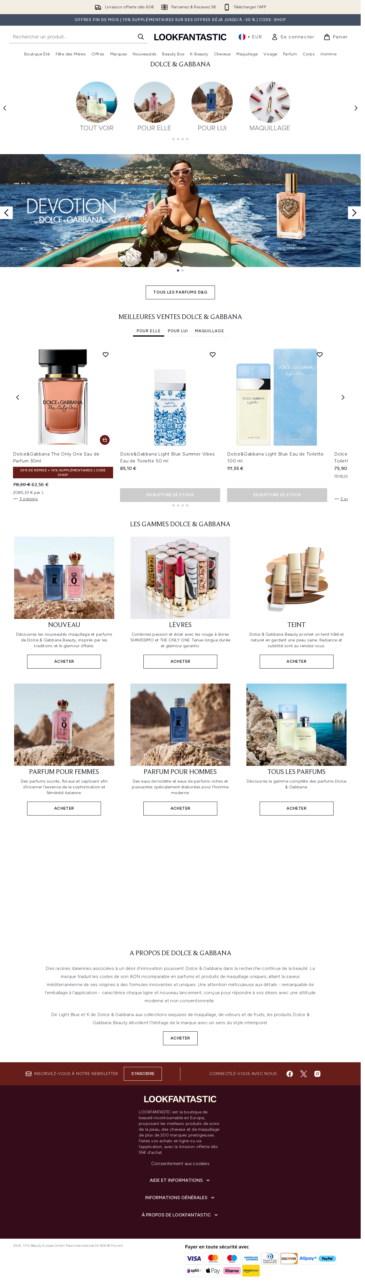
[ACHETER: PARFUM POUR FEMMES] (64, 744)
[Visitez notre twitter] (303, 1074)
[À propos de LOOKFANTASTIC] (180, 1215)
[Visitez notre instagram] (317, 1074)
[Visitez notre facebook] (290, 1074)
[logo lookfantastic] (190, 36)
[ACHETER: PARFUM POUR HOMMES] (180, 744)
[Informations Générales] (180, 1198)
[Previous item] (17, 392)
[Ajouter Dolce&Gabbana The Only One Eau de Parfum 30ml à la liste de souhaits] (106, 350)
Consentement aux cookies (180, 1163)
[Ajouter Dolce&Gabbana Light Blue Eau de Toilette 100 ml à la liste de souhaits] (320, 350)
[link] (293, 37)
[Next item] (343, 392)
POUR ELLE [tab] (148, 326)
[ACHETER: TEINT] (296, 597)
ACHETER (180, 1033)
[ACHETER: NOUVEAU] (64, 597)
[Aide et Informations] (180, 1180)
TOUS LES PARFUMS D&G (180, 287)
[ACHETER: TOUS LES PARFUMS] (296, 744)
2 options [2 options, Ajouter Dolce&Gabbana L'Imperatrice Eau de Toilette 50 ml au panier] (346, 494)
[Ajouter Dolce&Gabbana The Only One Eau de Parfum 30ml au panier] (105, 435)
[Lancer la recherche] (140, 36)
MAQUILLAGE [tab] (209, 326)
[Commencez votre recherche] (78, 36)
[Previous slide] (6, 208)
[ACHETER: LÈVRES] (180, 597)
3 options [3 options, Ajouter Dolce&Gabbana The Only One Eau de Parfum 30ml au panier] (25, 494)
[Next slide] (354, 208)
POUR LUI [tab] (178, 326)
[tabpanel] (180, 422)
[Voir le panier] (335, 37)
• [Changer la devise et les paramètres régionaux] (250, 36)
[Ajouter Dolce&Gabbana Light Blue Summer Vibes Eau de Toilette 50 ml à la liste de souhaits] (213, 350)
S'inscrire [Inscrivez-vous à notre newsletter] (142, 1073)
